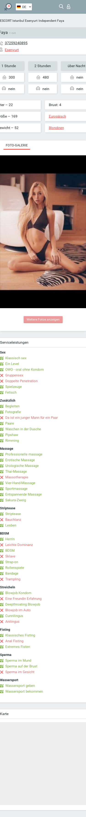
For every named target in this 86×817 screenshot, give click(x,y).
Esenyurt (31, 20)
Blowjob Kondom (18, 593)
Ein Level (12, 364)
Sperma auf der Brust (21, 666)
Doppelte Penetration (21, 381)
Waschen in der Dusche (23, 429)
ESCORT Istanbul (12, 20)
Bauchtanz (13, 520)
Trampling (12, 579)
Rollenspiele (14, 568)
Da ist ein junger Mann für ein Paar (31, 418)
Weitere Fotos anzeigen (43, 319)
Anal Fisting (14, 641)
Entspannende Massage (23, 494)
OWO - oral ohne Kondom (24, 369)
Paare (9, 423)
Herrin (10, 539)
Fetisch (11, 392)
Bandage (11, 573)
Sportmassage (16, 489)
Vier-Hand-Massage (20, 483)
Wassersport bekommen (24, 691)
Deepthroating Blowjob (22, 604)
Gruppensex (14, 375)
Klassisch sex (15, 358)
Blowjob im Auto (18, 610)
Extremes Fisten (17, 647)
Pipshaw (11, 435)
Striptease (13, 514)
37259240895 (16, 43)
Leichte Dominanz (19, 545)
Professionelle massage (23, 454)
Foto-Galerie (17, 145)
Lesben (10, 525)
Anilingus (12, 622)
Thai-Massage (16, 471)
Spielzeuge (13, 387)
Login (68, 6)
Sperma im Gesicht (19, 672)
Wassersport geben (20, 686)
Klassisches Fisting (20, 635)
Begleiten (12, 406)
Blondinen (56, 128)
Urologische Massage (22, 466)
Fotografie (13, 412)
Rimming (12, 441)
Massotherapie (16, 477)
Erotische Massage (20, 460)
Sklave (10, 556)
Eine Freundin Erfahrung (23, 599)
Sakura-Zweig (15, 500)
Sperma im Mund (18, 660)
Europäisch (57, 116)
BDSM (10, 550)
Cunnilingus (14, 616)
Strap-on (11, 562)
